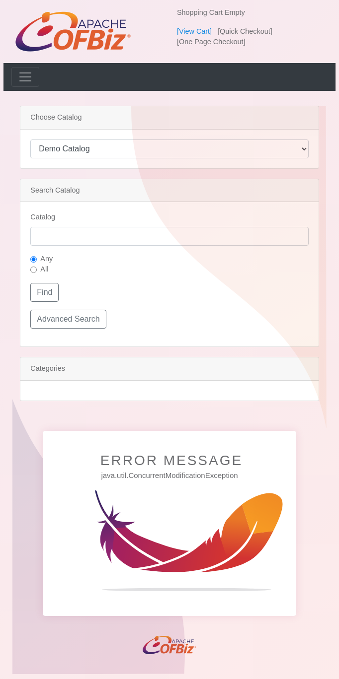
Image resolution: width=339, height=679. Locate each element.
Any (46, 259)
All (44, 269)
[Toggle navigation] (25, 77)
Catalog (42, 217)
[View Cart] (194, 31)
